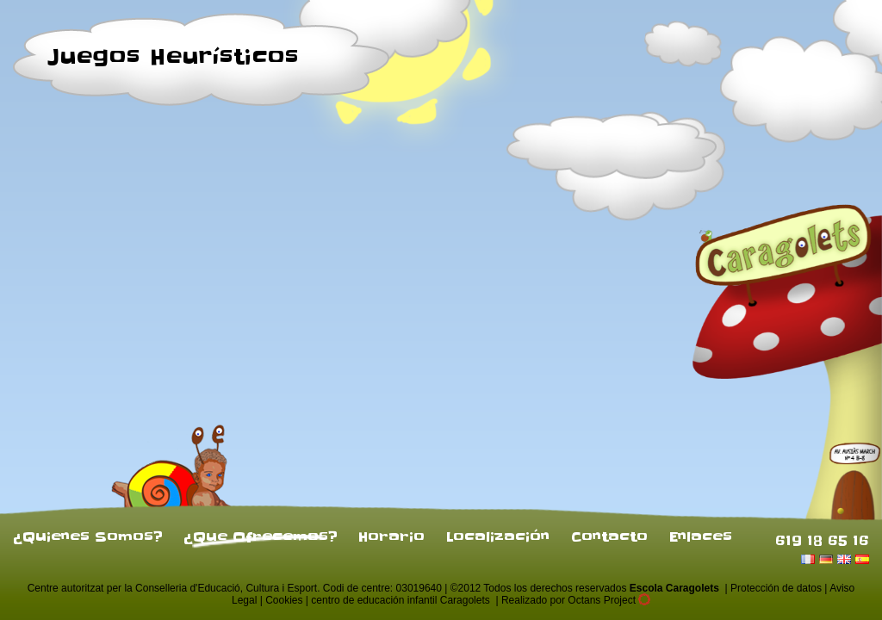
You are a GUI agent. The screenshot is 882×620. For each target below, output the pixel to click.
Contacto (609, 536)
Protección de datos (776, 588)
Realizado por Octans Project (575, 600)
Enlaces (700, 536)
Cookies (283, 600)
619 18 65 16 (822, 539)
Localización (498, 536)
